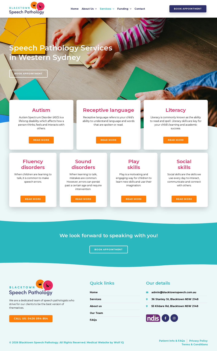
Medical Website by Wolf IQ (105, 342)
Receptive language (108, 110)
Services (107, 8)
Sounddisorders (83, 164)
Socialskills (184, 164)
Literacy (176, 110)
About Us (89, 8)
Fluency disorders (33, 164)
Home (75, 8)
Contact (140, 8)
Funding (124, 8)
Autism (41, 110)
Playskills (133, 164)
